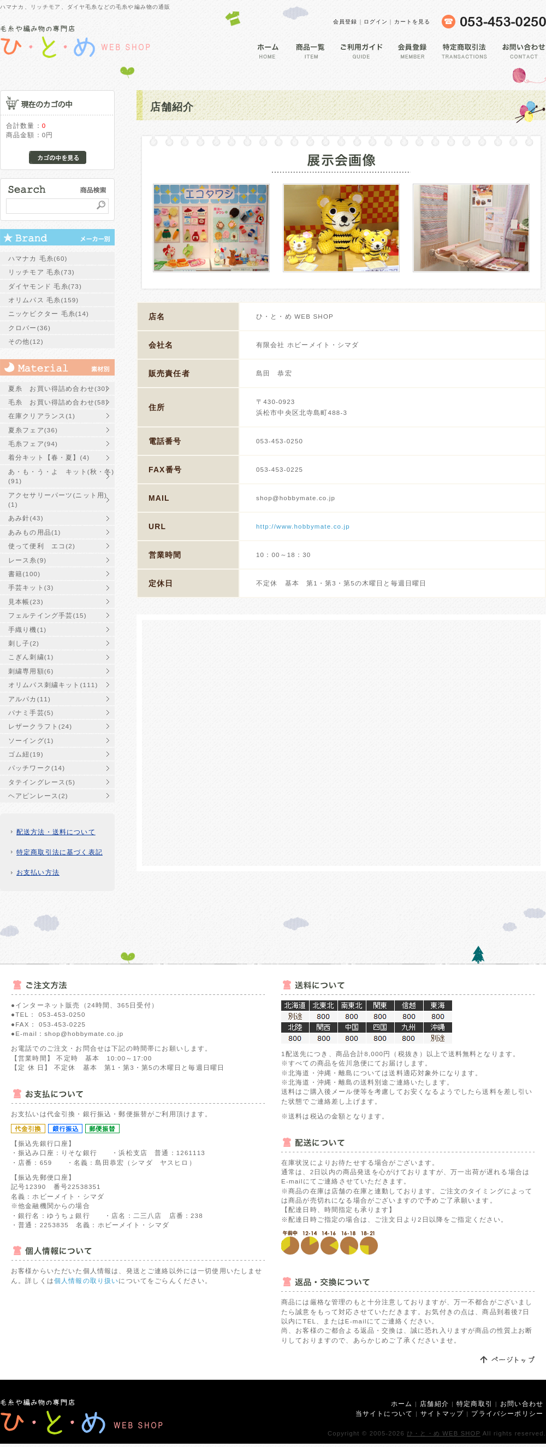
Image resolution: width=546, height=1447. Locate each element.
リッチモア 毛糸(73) (41, 272)
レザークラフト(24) (40, 726)
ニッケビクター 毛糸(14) (48, 313)
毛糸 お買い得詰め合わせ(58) (58, 402)
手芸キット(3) (31, 587)
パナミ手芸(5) (31, 712)
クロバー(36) (29, 327)
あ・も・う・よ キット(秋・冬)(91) (61, 476)
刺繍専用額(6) (31, 671)
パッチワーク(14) (36, 767)
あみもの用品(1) (34, 532)
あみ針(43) (26, 518)
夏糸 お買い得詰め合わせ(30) (58, 388)
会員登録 (345, 22)
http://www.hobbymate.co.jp (303, 526)
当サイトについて (384, 1413)
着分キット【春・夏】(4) (49, 457)
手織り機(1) (27, 629)
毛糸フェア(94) (33, 443)
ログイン (376, 22)
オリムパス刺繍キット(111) (53, 684)
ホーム (401, 1403)
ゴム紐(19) (26, 754)
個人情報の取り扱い (86, 1280)
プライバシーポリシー (507, 1413)
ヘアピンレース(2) (38, 795)
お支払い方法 (38, 872)
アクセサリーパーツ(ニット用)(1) (57, 499)
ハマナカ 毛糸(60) (38, 258)
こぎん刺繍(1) (31, 656)
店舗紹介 (434, 1403)
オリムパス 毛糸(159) (43, 299)
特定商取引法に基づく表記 (59, 852)
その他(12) (26, 341)
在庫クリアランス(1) (41, 415)
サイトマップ (442, 1413)
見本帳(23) (26, 601)
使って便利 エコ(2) (41, 545)
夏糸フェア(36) (33, 429)
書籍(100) (24, 573)
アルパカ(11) (29, 698)
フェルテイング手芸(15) (47, 615)
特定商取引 (474, 1403)
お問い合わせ (521, 1403)
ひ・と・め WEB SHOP (443, 1433)
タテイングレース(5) (41, 782)
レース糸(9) (27, 560)
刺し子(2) (23, 643)
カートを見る (412, 22)
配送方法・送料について (56, 831)
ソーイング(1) (31, 740)
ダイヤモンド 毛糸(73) (45, 286)
